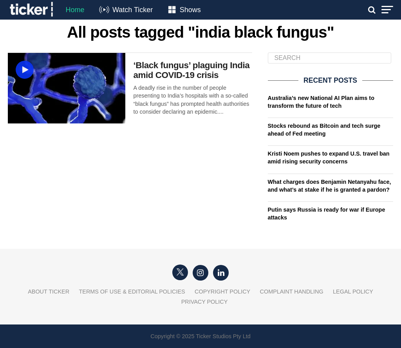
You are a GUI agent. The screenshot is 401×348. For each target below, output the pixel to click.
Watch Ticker (132, 10)
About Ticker (48, 291)
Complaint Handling (291, 291)
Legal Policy (353, 291)
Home (74, 10)
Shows (190, 10)
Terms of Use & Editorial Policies (132, 291)
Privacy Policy (204, 302)
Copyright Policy (222, 291)
